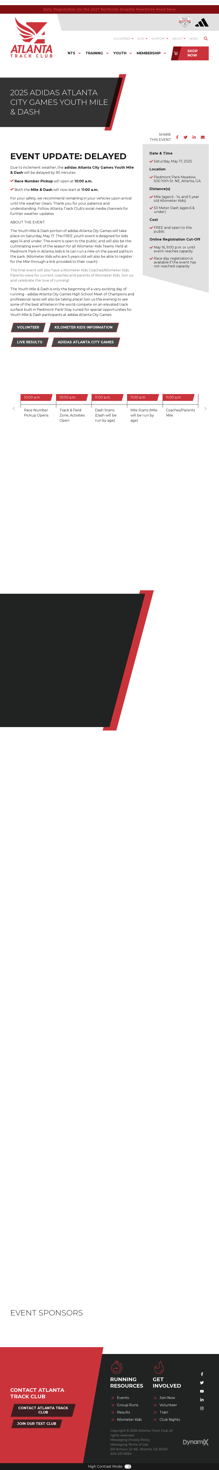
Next (205, 408)
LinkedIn (194, 137)
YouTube (202, 1391)
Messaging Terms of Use (129, 1444)
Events (123, 1398)
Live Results (29, 342)
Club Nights (170, 1420)
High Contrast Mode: (105, 1466)
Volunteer (28, 327)
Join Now (167, 1398)
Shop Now (192, 53)
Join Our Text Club (36, 1424)
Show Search (206, 39)
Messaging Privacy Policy (130, 1440)
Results (123, 1412)
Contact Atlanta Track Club (43, 1410)
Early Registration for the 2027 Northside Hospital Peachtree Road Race (109, 9)
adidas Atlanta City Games (86, 342)
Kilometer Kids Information (83, 327)
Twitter (185, 137)
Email (202, 137)
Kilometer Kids (129, 1420)
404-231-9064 (121, 1454)
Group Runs (127, 1405)
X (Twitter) (202, 1382)
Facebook (177, 137)
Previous (13, 408)
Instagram (202, 1408)
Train (164, 1412)
